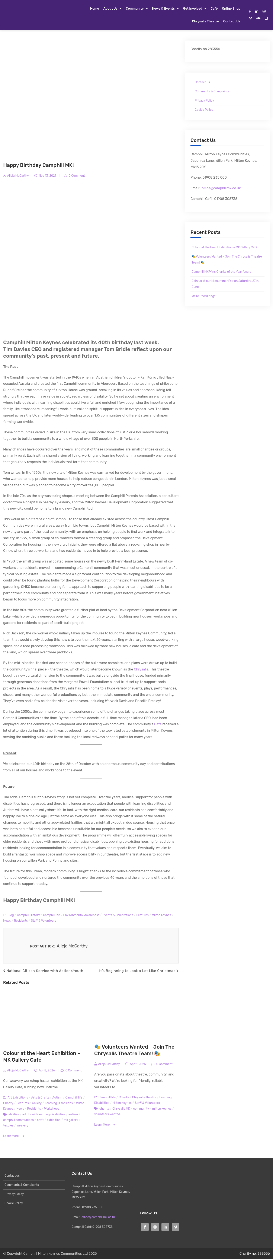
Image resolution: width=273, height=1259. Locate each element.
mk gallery (71, 1120)
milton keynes (161, 1108)
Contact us (231, 21)
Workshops (51, 1108)
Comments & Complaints (212, 91)
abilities (13, 1114)
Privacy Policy (204, 100)
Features (142, 915)
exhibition (54, 1120)
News (7, 920)
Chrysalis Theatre (205, 21)
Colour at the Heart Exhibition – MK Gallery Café (224, 247)
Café (214, 8)
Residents (21, 920)
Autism (57, 1097)
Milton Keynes (161, 915)
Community (135, 8)
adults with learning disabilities (43, 1114)
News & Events (163, 8)
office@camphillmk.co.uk (221, 188)
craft (40, 1120)
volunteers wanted (107, 1114)
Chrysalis (141, 669)
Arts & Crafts (40, 1097)
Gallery (37, 1103)
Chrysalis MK (121, 1108)
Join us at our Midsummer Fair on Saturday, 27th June (225, 284)
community (141, 1108)
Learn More (13, 1136)
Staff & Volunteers (43, 920)
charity (104, 1108)
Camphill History (28, 915)
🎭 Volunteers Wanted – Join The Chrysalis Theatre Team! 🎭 (227, 259)
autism (73, 1114)
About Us (110, 8)
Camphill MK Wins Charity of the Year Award (221, 272)
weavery (22, 1125)
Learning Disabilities (59, 1103)
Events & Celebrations (118, 915)
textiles (8, 1125)
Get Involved (192, 8)
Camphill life (51, 915)
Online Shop (231, 8)
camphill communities (18, 1120)
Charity (8, 1103)
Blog (10, 915)
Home (94, 8)
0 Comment (76, 176)
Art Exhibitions (17, 1097)
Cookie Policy (204, 110)
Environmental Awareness (81, 915)
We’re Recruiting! (203, 296)
